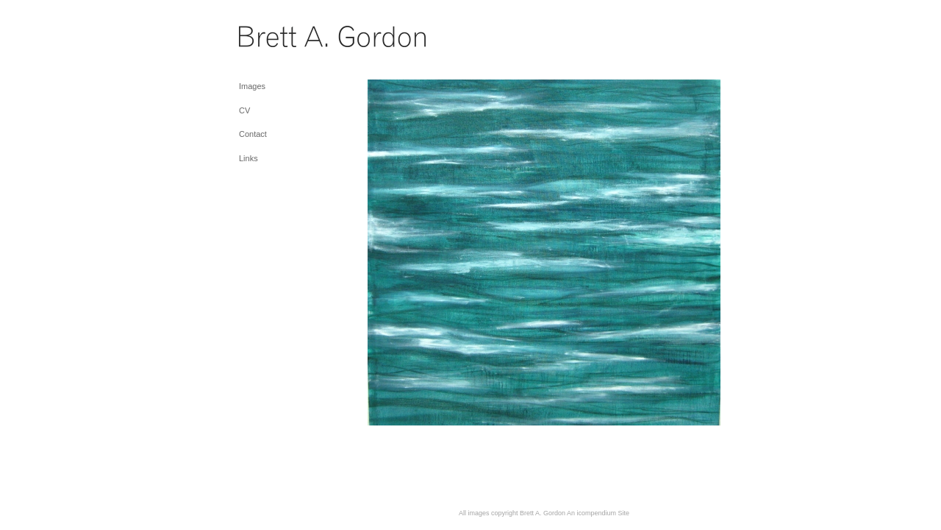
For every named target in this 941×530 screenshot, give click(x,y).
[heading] (275, 40)
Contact (253, 134)
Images (252, 86)
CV (244, 110)
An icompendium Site (598, 513)
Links (248, 158)
